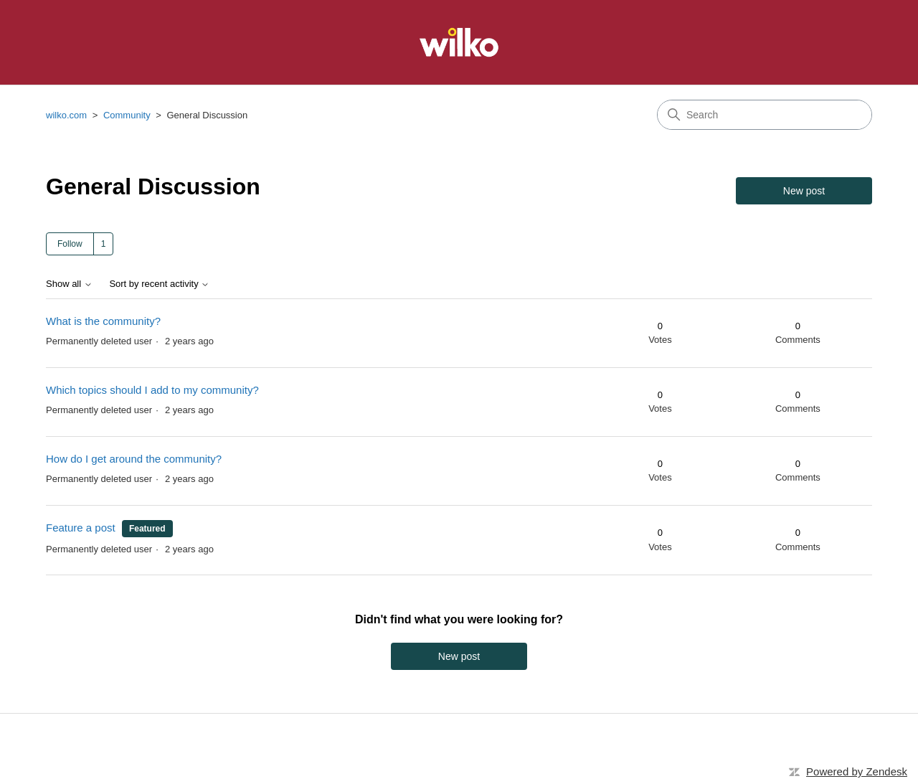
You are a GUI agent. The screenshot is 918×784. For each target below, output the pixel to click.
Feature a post (80, 527)
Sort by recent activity (159, 284)
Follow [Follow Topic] (69, 244)
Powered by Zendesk (856, 771)
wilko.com (66, 115)
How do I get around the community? (134, 459)
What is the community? (103, 321)
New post (804, 191)
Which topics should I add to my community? (152, 390)
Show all (69, 284)
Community (127, 115)
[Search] (764, 114)
